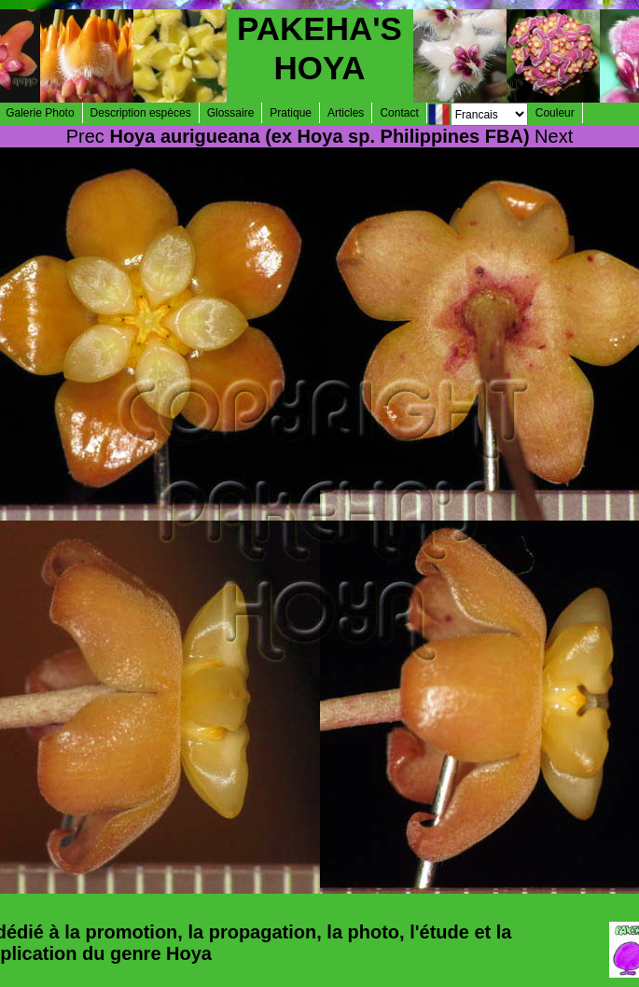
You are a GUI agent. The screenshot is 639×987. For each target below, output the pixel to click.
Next (554, 136)
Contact (399, 112)
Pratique (291, 112)
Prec (85, 136)
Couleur (555, 112)
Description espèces (140, 112)
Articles (345, 112)
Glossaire (231, 112)
